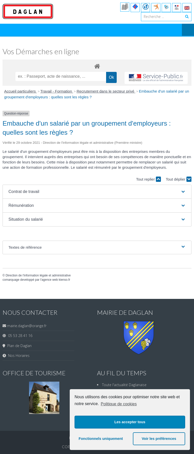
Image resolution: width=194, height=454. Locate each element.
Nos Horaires (18, 355)
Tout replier (148, 179)
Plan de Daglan (18, 345)
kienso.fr (64, 279)
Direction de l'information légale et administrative (38, 275)
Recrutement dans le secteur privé (106, 91)
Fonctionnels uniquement (101, 439)
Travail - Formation (56, 91)
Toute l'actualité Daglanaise (124, 384)
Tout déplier (178, 179)
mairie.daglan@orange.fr (26, 325)
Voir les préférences (159, 439)
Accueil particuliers (20, 91)
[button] (97, 191)
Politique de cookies (119, 404)
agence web (49, 279)
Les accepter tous (129, 422)
